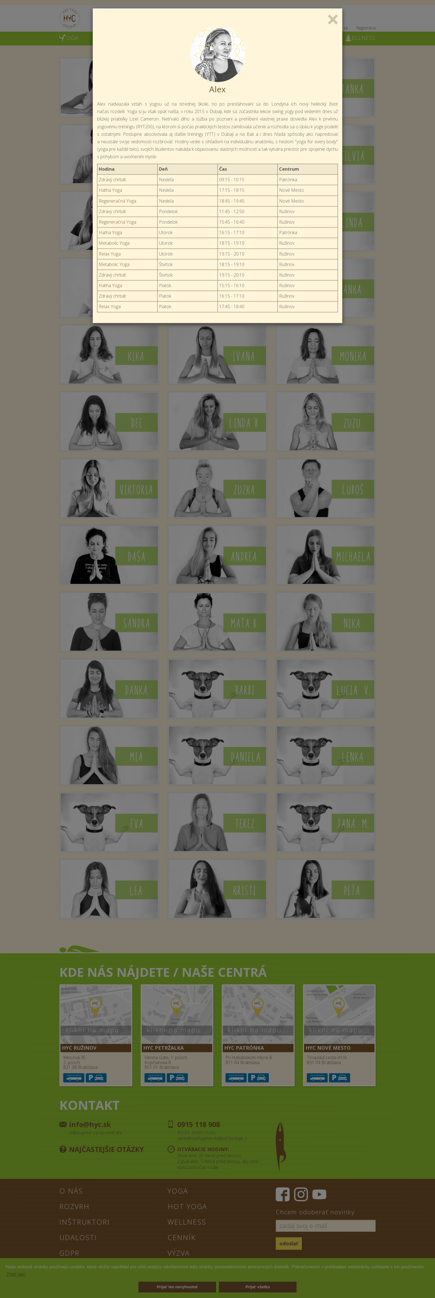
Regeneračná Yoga (117, 201)
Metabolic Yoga (114, 243)
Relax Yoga (110, 254)
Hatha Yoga (110, 190)
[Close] (333, 19)
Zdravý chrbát (112, 180)
